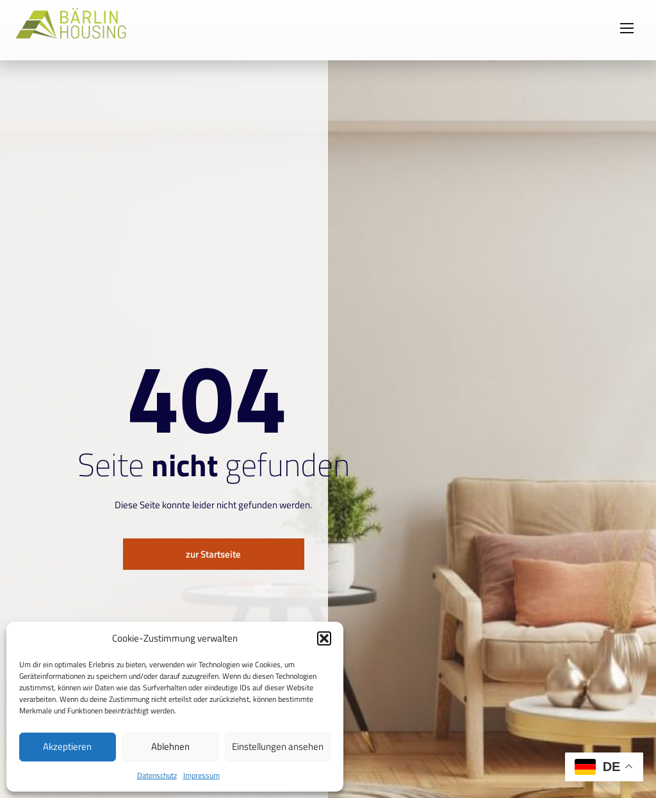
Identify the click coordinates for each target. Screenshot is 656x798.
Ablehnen (170, 746)
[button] (324, 638)
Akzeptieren (67, 746)
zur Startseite (213, 554)
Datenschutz (157, 775)
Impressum (201, 775)
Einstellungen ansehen (278, 746)
